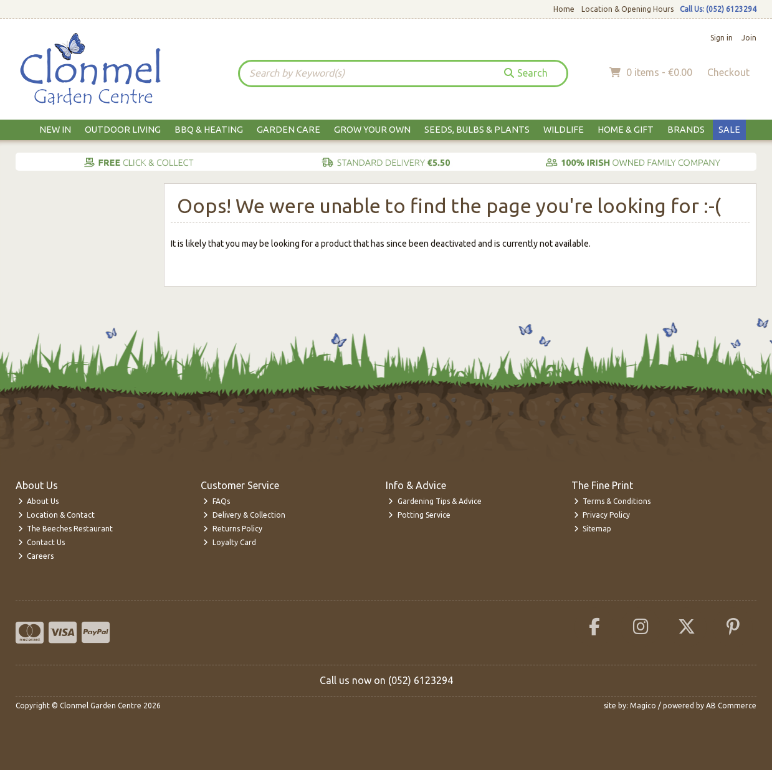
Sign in (721, 38)
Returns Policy (232, 529)
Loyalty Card (229, 542)
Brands (686, 130)
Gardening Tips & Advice (435, 501)
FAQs (216, 501)
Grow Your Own (372, 130)
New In (55, 130)
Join (748, 38)
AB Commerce (731, 705)
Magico (643, 705)
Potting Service (419, 515)
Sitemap (593, 529)
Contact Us (41, 542)
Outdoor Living (123, 130)
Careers (36, 556)
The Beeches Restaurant (65, 529)
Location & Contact (56, 515)
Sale (729, 130)
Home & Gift (626, 130)
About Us (38, 501)
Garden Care (288, 130)
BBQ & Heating (208, 130)
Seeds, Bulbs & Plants (477, 130)
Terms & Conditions (612, 501)
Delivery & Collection (244, 515)
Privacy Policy (602, 515)
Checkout (728, 72)
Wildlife (563, 130)
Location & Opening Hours (627, 9)
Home (563, 9)
